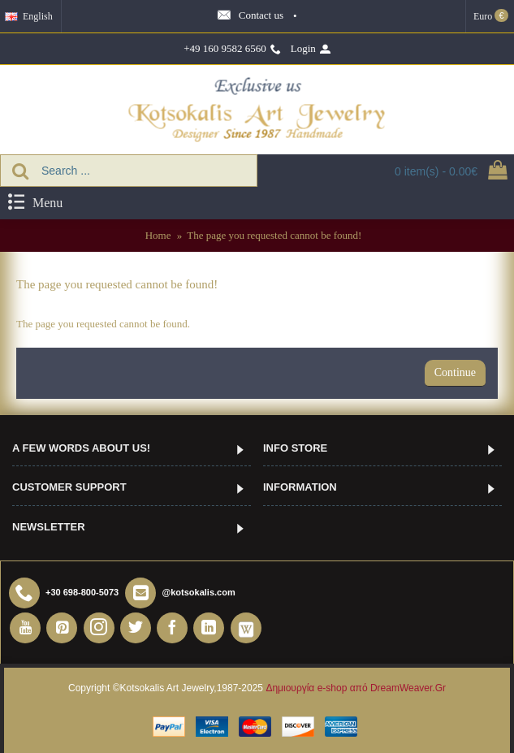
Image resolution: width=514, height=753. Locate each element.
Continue (455, 372)
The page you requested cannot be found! (274, 235)
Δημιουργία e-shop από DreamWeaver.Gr (356, 688)
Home (158, 235)
